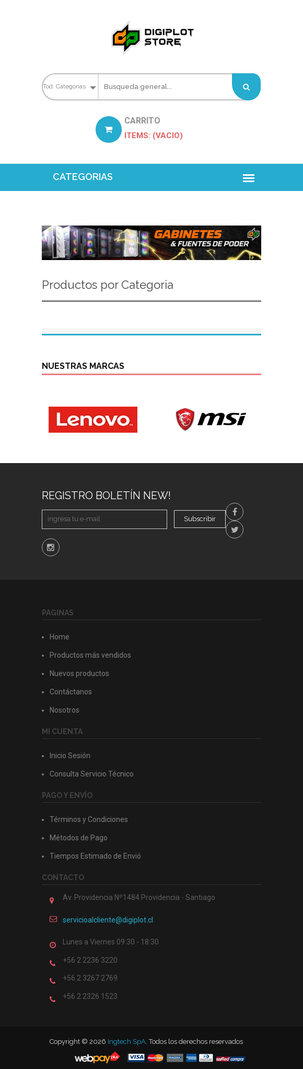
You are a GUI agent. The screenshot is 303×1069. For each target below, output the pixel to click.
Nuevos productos (79, 673)
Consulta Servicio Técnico (92, 774)
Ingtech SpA (127, 1041)
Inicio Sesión (70, 755)
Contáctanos (71, 692)
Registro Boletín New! (106, 495)
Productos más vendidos (90, 655)
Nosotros (64, 710)
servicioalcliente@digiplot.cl (108, 920)
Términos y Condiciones (89, 819)
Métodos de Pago (79, 838)
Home (59, 637)
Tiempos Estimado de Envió (95, 856)
